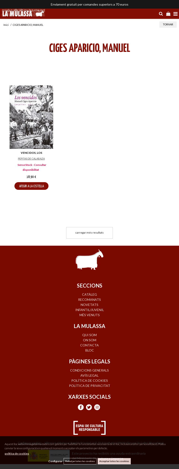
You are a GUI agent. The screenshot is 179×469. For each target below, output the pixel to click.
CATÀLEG (89, 294)
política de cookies (17, 453)
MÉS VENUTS (89, 315)
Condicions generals (89, 370)
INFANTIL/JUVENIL (89, 310)
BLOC (89, 350)
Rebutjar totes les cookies (80, 461)
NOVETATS (89, 305)
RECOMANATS (89, 300)
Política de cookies (89, 380)
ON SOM (89, 340)
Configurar (55, 461)
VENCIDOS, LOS (31, 152)
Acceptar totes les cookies (114, 461)
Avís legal (89, 375)
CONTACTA (89, 345)
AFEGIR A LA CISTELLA (31, 186)
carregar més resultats (89, 232)
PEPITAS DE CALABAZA (31, 158)
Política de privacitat (89, 386)
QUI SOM (89, 335)
